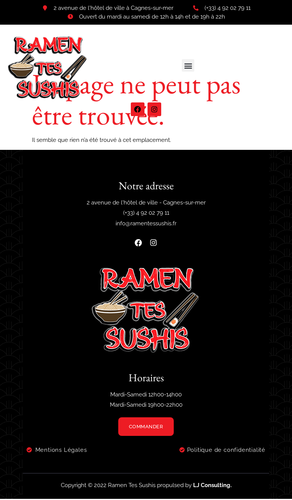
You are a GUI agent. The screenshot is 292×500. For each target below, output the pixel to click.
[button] (188, 65)
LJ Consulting (211, 486)
